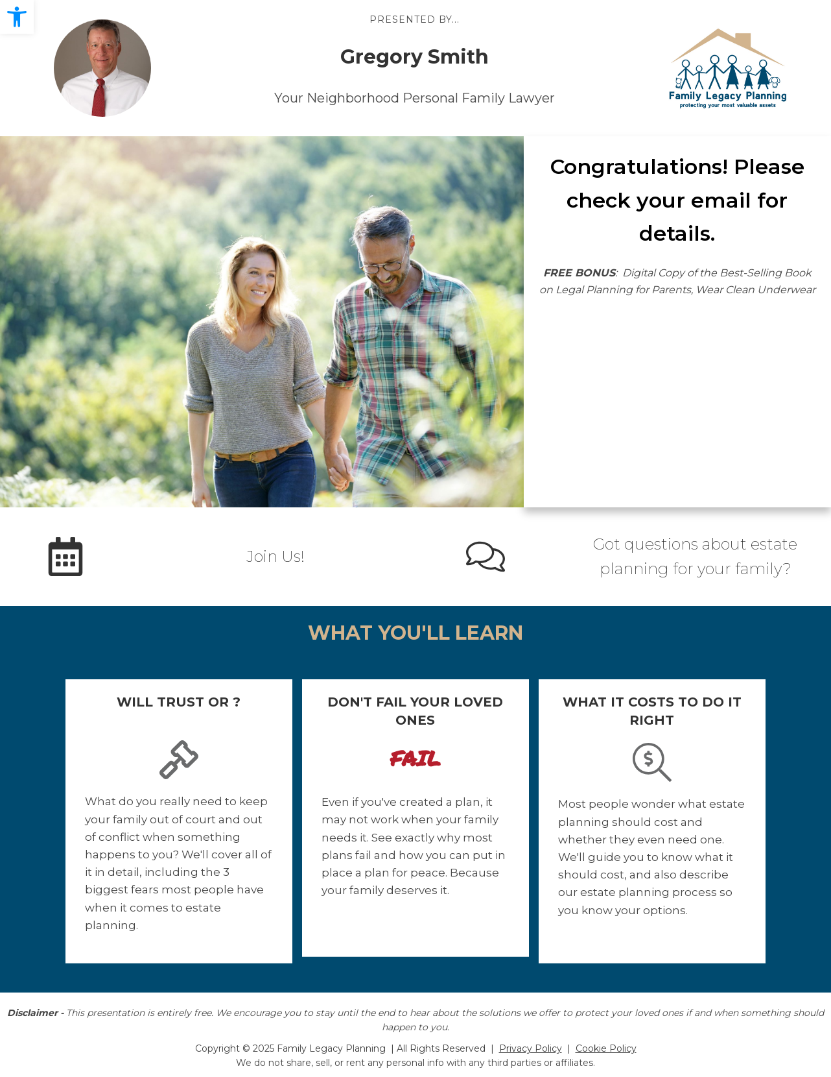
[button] (17, 17)
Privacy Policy (530, 1048)
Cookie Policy (606, 1048)
